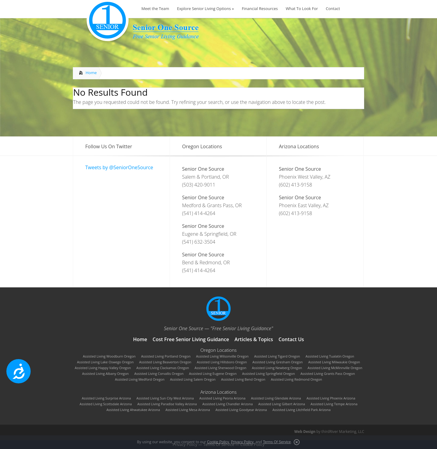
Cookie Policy (218, 442)
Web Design (305, 431)
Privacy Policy (242, 442)
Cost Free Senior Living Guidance (191, 339)
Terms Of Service (277, 442)
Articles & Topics (254, 339)
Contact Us (291, 339)
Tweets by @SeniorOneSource (119, 167)
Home (91, 72)
